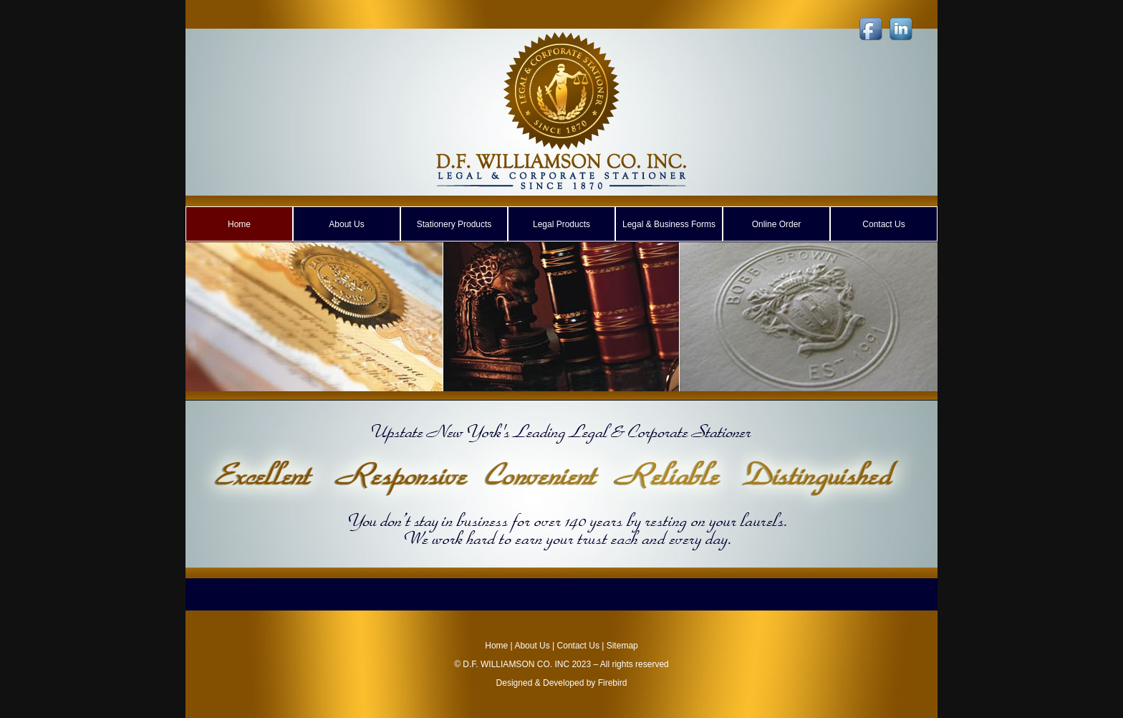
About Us (346, 224)
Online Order (776, 224)
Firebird (612, 683)
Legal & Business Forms (668, 224)
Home (239, 224)
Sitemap (622, 646)
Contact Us (883, 224)
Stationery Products (454, 224)
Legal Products (561, 224)
